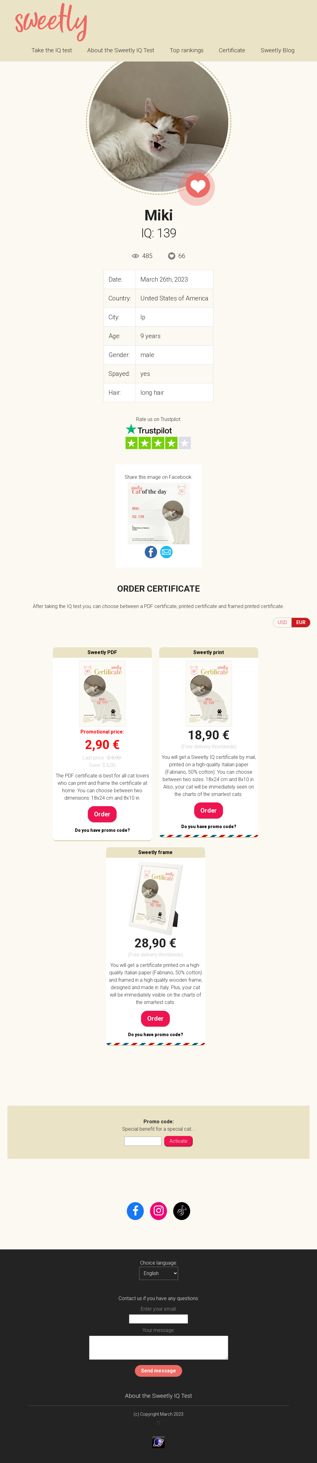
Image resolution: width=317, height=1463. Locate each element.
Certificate (232, 50)
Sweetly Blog (277, 50)
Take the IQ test (52, 50)
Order (102, 814)
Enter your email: (159, 1309)
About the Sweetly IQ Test (120, 50)
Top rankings (186, 50)
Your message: (159, 1330)
